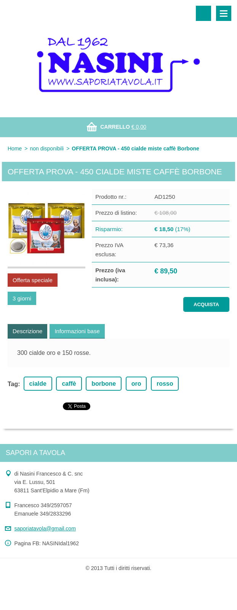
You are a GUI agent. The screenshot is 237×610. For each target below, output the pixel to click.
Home (15, 148)
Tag (13, 384)
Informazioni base (76, 331)
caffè (69, 383)
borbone (103, 383)
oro (136, 383)
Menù (223, 13)
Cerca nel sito (203, 13)
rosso (165, 383)
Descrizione (27, 331)
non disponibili (47, 148)
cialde (37, 383)
